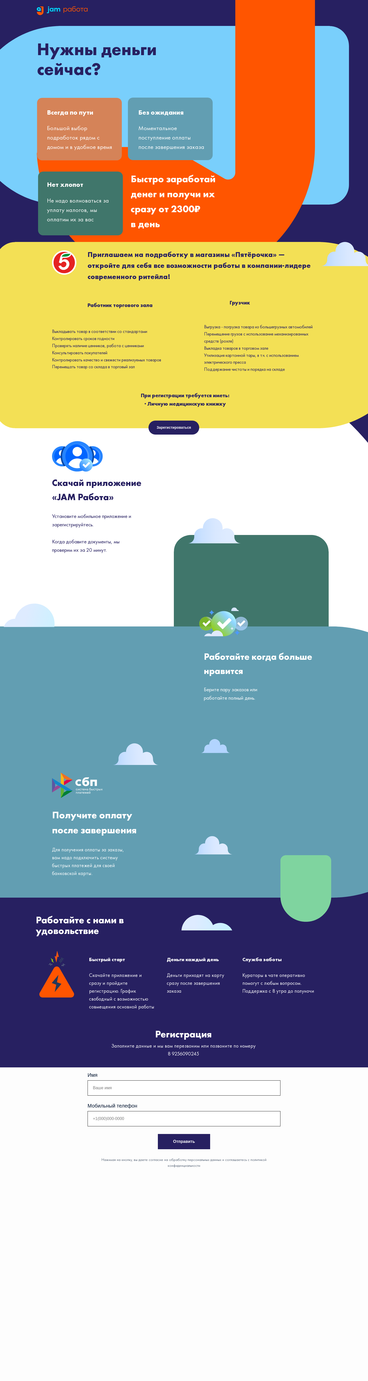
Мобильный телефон (112, 1106)
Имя (92, 1075)
